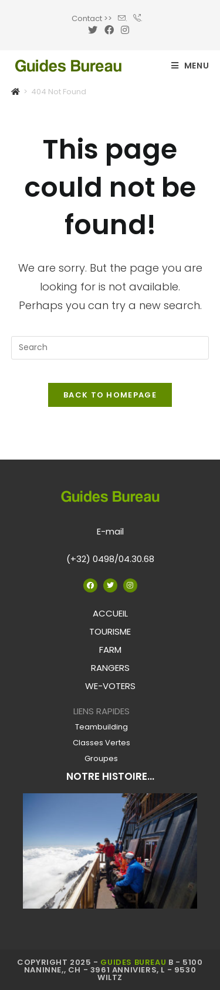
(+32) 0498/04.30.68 (110, 559)
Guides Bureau (133, 962)
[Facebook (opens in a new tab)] (109, 30)
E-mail (110, 531)
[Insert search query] (110, 347)
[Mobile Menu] (190, 65)
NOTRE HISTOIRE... (110, 776)
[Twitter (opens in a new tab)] (94, 30)
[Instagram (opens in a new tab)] (125, 30)
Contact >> (92, 18)
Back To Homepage (110, 394)
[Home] (15, 91)
